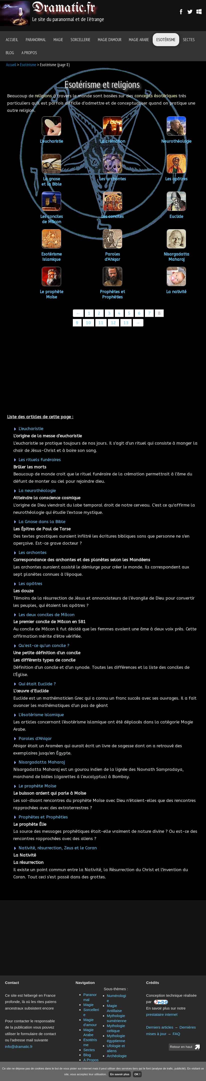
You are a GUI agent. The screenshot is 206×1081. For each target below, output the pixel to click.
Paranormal (36, 39)
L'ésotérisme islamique (41, 714)
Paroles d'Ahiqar (35, 738)
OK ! (137, 1074)
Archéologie (117, 1056)
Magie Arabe (139, 39)
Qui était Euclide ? (37, 683)
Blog (10, 52)
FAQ (176, 1034)
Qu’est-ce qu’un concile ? (44, 645)
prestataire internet (161, 1014)
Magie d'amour (109, 39)
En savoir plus (119, 1074)
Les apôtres (30, 583)
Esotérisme (165, 39)
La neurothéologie (37, 490)
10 (88, 322)
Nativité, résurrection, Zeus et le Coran (58, 847)
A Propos (29, 52)
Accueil (12, 39)
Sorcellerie (80, 39)
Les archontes (33, 552)
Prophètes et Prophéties (43, 816)
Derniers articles (159, 1027)
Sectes (189, 39)
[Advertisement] (103, 371)
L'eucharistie (31, 428)
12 (113, 322)
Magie (58, 39)
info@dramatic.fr (19, 1046)
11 (100, 322)
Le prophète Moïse (37, 785)
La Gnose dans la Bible (42, 521)
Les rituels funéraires (40, 459)
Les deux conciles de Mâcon (47, 614)
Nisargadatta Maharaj (42, 762)
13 (125, 322)
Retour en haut (181, 1047)
